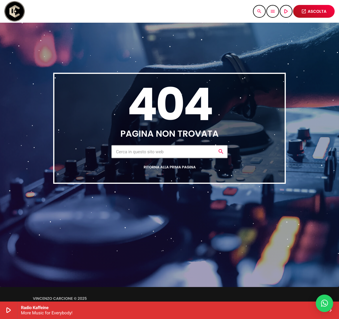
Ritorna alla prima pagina (170, 167)
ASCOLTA (313, 11)
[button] (324, 303)
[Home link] (14, 11)
